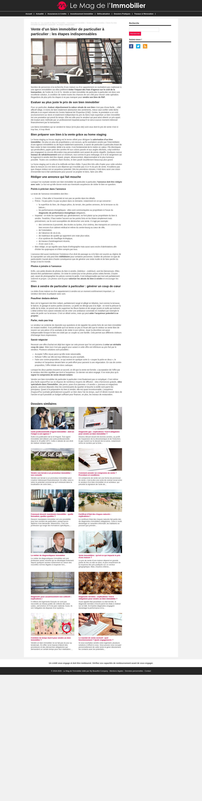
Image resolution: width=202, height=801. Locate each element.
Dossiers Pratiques (122, 14)
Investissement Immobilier (81, 14)
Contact (148, 671)
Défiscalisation (103, 14)
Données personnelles (134, 671)
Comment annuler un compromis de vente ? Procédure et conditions (98, 474)
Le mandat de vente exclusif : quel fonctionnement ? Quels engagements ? (96, 639)
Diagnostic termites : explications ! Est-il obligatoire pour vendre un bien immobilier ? (98, 598)
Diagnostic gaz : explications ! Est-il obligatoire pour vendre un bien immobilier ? (99, 433)
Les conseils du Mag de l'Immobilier (53, 23)
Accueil (29, 14)
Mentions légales (116, 671)
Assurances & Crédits (56, 14)
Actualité (40, 14)
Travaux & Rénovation (143, 14)
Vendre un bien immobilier (95, 23)
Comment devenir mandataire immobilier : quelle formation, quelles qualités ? (52, 515)
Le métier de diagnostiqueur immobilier (48, 555)
